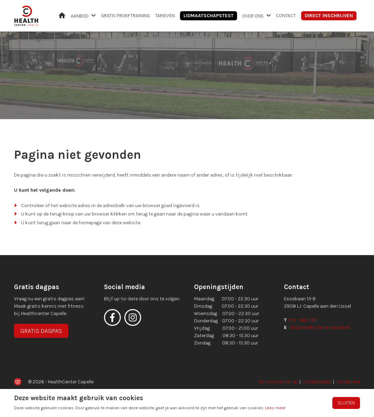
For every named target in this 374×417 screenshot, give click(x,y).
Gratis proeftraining (125, 16)
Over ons (253, 16)
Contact (286, 16)
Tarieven (165, 16)
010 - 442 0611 (303, 320)
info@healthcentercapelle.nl (318, 327)
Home (61, 15)
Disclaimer (348, 382)
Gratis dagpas (41, 331)
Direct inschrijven (329, 16)
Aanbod (80, 16)
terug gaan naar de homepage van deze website (88, 223)
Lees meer (275, 407)
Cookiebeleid (317, 382)
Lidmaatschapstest (208, 16)
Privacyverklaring (278, 382)
